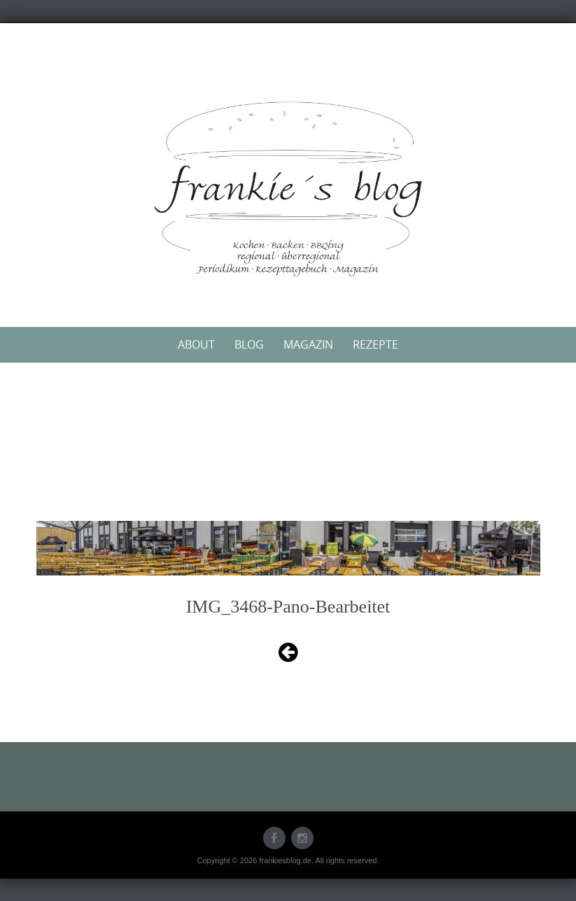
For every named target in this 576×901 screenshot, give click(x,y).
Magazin (308, 344)
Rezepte (375, 344)
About (196, 344)
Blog (249, 344)
